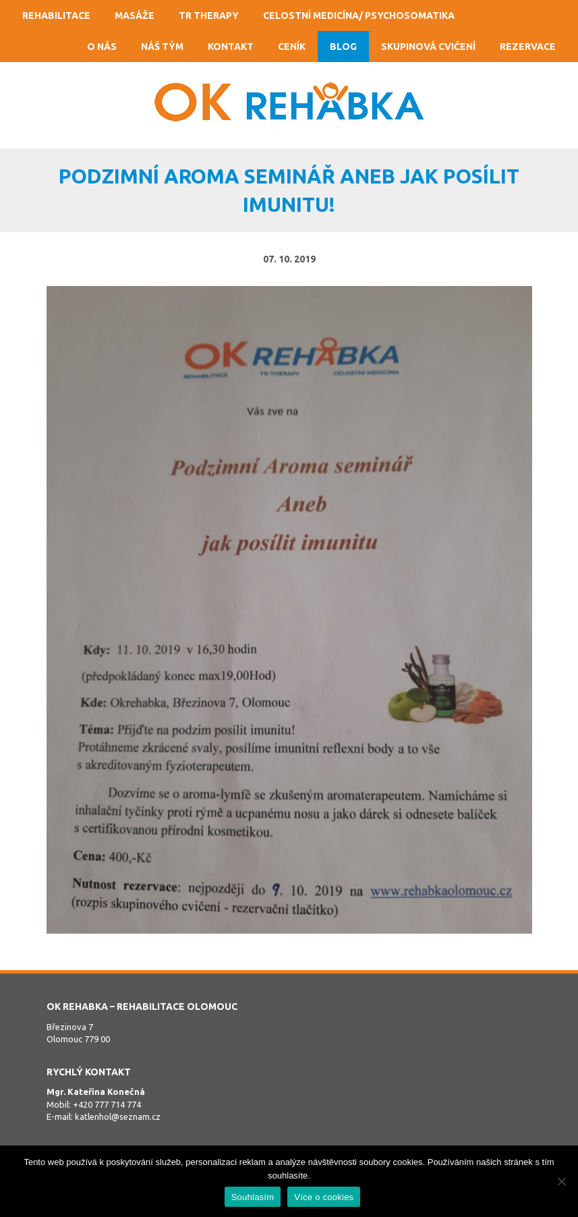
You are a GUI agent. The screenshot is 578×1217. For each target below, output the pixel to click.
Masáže (134, 15)
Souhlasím (252, 1197)
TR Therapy (209, 15)
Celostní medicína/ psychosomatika (359, 15)
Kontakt (231, 46)
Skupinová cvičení (428, 46)
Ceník (292, 46)
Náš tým (162, 46)
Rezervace (528, 46)
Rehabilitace (56, 15)
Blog (343, 46)
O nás (102, 46)
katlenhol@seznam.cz (118, 1116)
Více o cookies (323, 1197)
